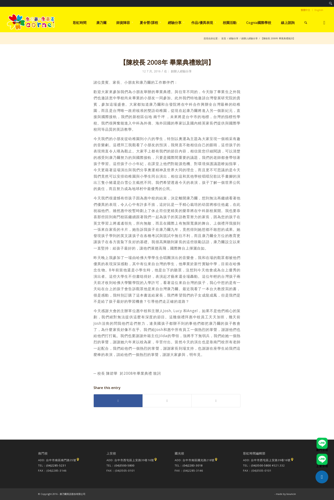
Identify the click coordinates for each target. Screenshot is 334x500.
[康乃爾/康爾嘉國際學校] (31, 22)
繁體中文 (305, 10)
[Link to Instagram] (324, 22)
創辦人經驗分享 (181, 71)
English (319, 10)
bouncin (291, 494)
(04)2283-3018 (193, 465)
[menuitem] (330, 3)
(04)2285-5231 (56, 465)
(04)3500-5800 (124, 465)
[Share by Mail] (216, 400)
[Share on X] (167, 400)
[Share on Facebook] (118, 400)
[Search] (306, 22)
